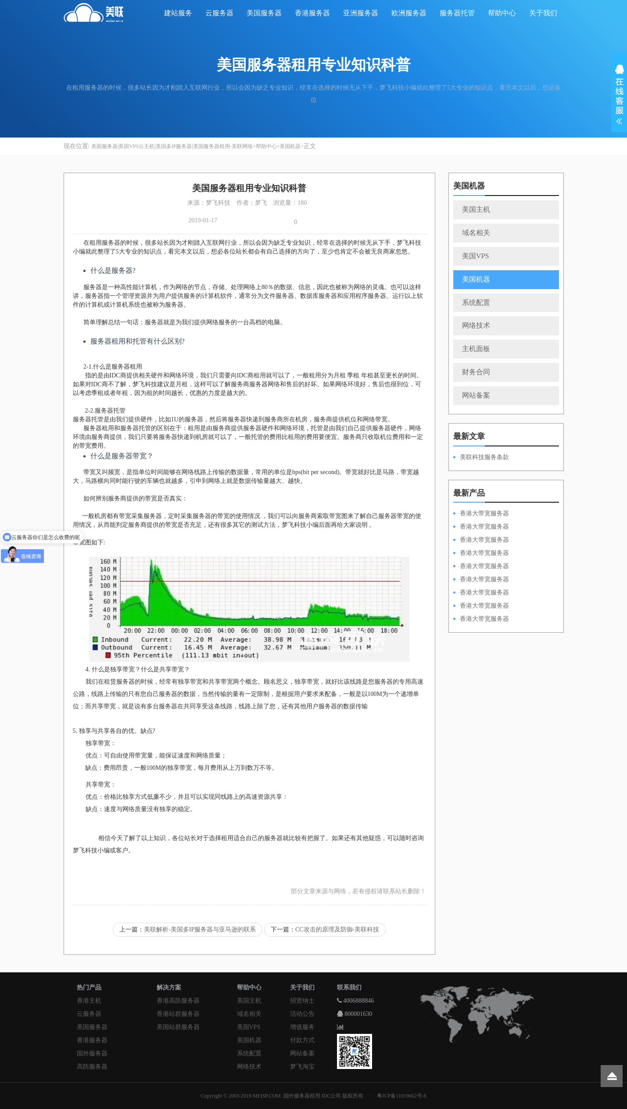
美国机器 (290, 146)
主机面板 (476, 348)
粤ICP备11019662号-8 (401, 1096)
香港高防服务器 (178, 1000)
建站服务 (178, 13)
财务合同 (476, 372)
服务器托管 (457, 13)
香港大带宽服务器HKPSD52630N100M (481, 514)
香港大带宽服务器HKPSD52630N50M (481, 567)
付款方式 (302, 1040)
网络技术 (476, 325)
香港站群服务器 (178, 1014)
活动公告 (302, 1014)
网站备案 (476, 395)
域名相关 (476, 232)
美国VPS (475, 256)
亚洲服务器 (360, 13)
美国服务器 (264, 13)
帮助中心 (502, 13)
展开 (619, 96)
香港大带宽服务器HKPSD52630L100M (481, 527)
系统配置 (476, 302)
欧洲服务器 (408, 13)
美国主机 (476, 209)
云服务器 (219, 13)
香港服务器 (312, 13)
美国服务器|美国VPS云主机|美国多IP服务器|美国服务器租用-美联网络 (172, 146)
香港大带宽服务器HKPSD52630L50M (481, 580)
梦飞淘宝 (302, 1066)
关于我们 (543, 13)
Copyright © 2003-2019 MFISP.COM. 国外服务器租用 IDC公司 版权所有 (282, 1096)
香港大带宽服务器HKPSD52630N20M (481, 619)
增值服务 (302, 1027)
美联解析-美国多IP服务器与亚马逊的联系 (200, 929)
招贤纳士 (302, 1000)
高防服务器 (92, 1066)
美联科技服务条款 (484, 457)
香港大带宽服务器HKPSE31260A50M (481, 606)
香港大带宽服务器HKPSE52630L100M (481, 540)
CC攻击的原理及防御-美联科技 (337, 929)
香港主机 (89, 1000)
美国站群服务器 (178, 1027)
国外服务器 (92, 1053)
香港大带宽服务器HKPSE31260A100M (481, 554)
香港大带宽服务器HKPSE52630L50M (481, 593)
